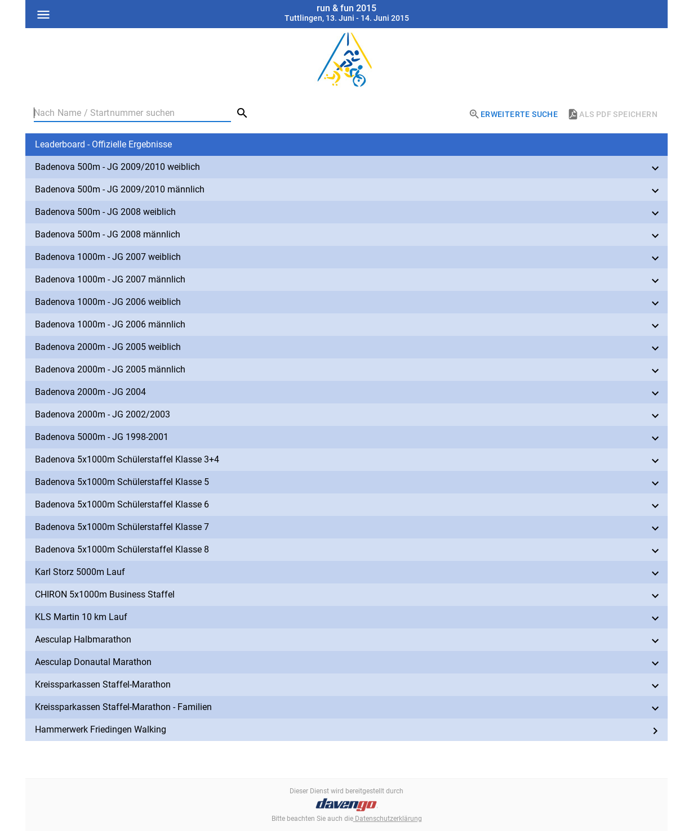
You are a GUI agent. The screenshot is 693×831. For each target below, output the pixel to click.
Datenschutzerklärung (387, 819)
